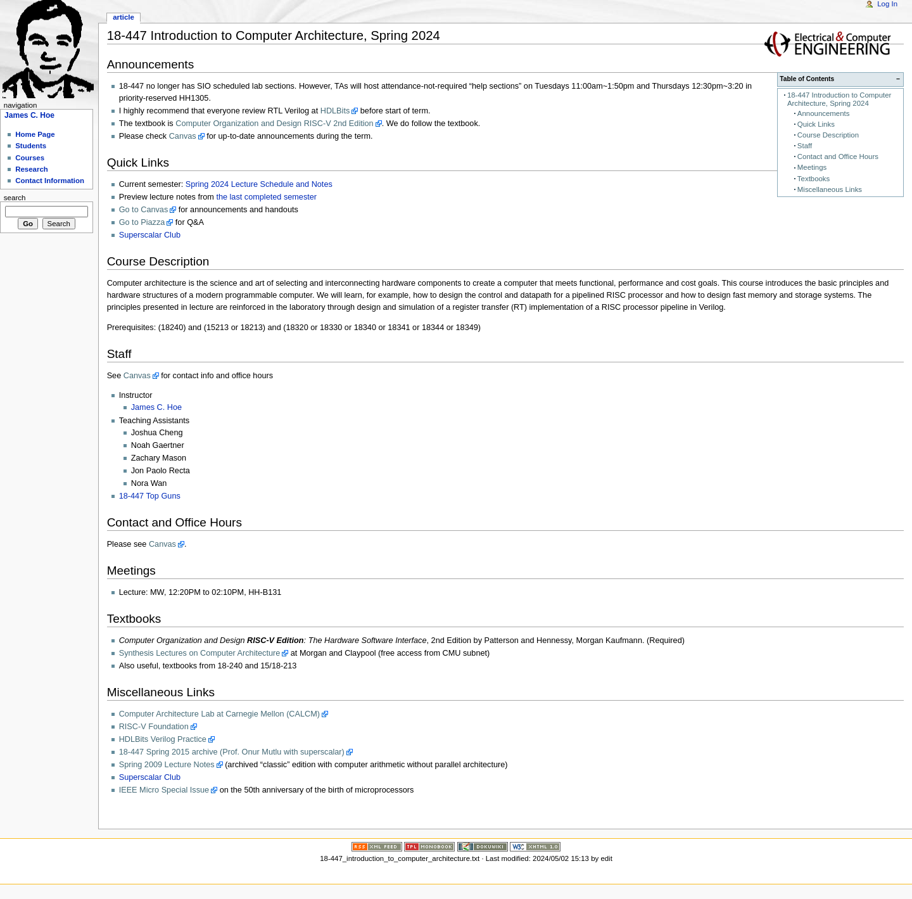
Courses (29, 158)
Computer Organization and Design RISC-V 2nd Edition (274, 123)
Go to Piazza (142, 222)
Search (15, 197)
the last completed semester (266, 197)
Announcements (823, 113)
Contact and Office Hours (837, 156)
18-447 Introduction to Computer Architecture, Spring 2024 (839, 99)
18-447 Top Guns (149, 496)
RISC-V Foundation (154, 726)
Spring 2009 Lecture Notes (167, 764)
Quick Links (816, 124)
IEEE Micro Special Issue (164, 790)
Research (31, 169)
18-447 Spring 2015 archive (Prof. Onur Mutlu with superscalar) (232, 752)
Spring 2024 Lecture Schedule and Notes (259, 184)
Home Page (34, 134)
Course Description (828, 135)
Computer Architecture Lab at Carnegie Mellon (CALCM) (219, 714)
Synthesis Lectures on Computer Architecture (200, 653)
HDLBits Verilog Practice (162, 739)
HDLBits (335, 110)
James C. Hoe (156, 407)
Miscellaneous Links (829, 189)
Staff (804, 146)
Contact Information (49, 180)
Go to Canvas (143, 209)
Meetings (811, 167)
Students (30, 146)
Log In (887, 4)
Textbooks (813, 178)
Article (123, 17)
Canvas (182, 136)
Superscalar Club (149, 235)
